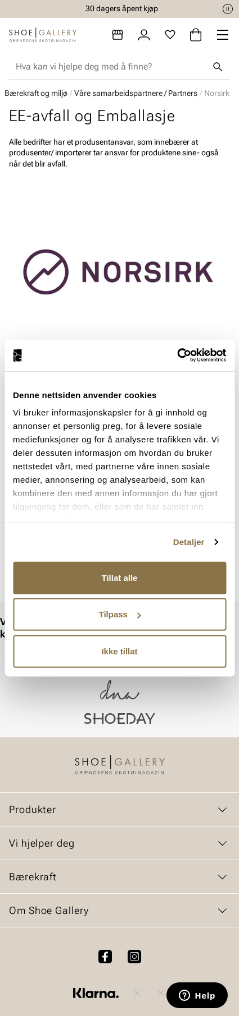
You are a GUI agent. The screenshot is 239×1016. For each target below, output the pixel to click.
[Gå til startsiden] (42, 34)
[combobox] (110, 67)
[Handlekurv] (196, 35)
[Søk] (217, 66)
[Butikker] (117, 35)
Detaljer (189, 542)
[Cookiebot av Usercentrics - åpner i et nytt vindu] (177, 355)
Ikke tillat (119, 650)
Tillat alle (120, 577)
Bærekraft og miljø (35, 93)
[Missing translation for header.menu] (223, 35)
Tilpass (120, 614)
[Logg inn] (143, 35)
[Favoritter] (170, 35)
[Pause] (228, 9)
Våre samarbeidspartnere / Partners (135, 93)
